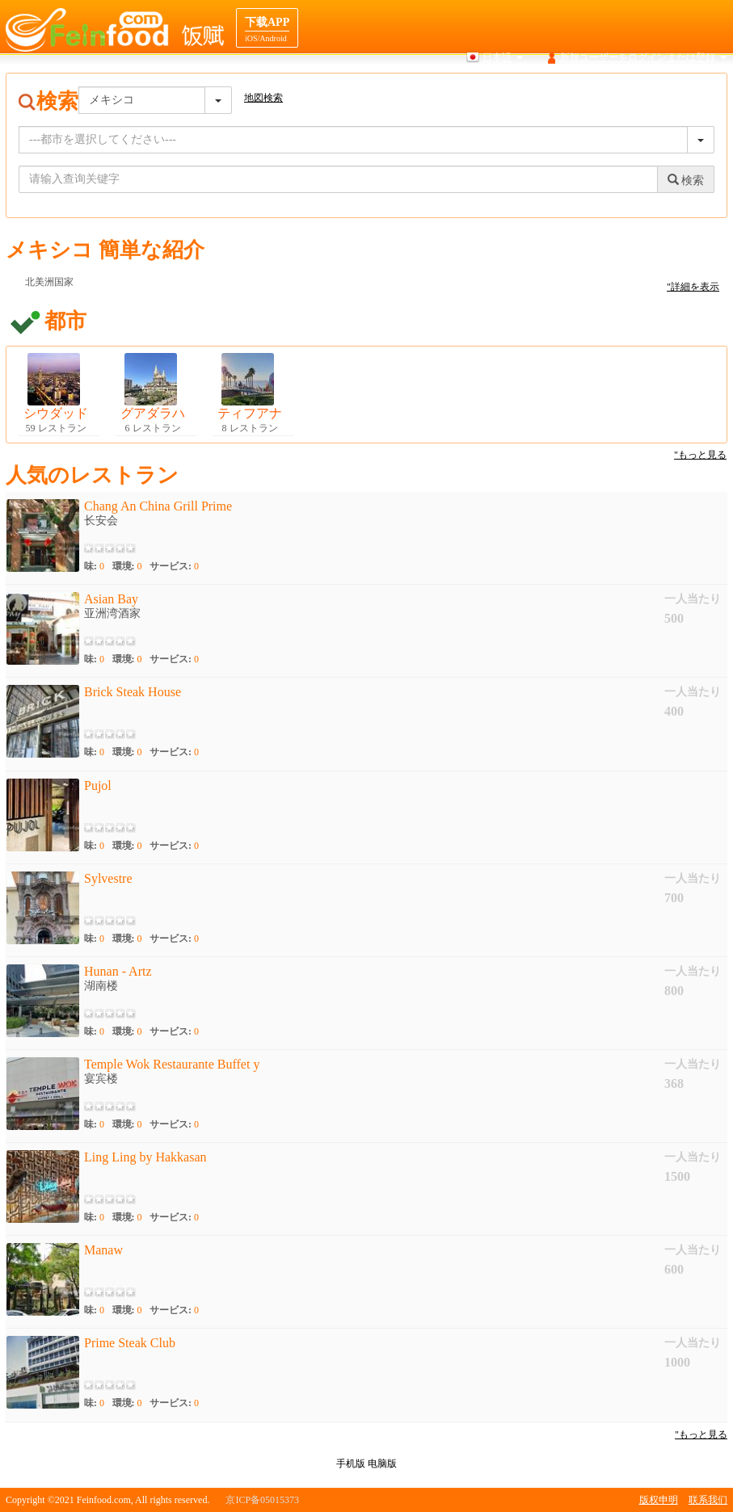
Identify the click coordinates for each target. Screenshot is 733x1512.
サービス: (174, 566)
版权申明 (658, 1500)
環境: (127, 566)
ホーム (349, 88)
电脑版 (382, 1463)
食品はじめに (506, 88)
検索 (392, 88)
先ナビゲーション (592, 88)
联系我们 (708, 1500)
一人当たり (692, 599)
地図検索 (439, 88)
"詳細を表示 (693, 286)
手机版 (350, 1463)
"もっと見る (700, 454)
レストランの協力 (688, 88)
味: (94, 566)
